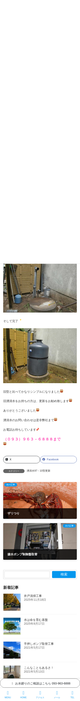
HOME (23, 695)
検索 (64, 574)
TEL (73, 695)
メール (57, 695)
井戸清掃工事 (33, 596)
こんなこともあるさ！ (39, 668)
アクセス (40, 695)
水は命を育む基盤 (36, 620)
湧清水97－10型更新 (38, 470)
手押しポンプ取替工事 (39, 644)
